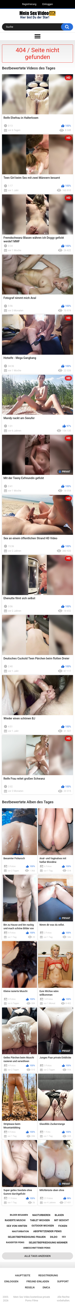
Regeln (30, 1287)
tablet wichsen (40, 1220)
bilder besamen (19, 1215)
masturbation (20, 1231)
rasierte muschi (15, 1220)
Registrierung (29, 4)
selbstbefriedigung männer (48, 1242)
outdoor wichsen (43, 1225)
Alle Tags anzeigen (37, 1255)
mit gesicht (61, 1220)
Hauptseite (22, 1275)
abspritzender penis (47, 1231)
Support (63, 1281)
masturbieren (41, 1215)
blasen (59, 1215)
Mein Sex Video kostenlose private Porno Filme (31, 1299)
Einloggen (47, 4)
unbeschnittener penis (36, 1248)
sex (64, 1237)
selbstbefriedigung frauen (27, 1236)
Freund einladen (37, 1281)
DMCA (46, 1287)
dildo (53, 1236)
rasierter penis (15, 1242)
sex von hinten (16, 1225)
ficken (62, 1225)
